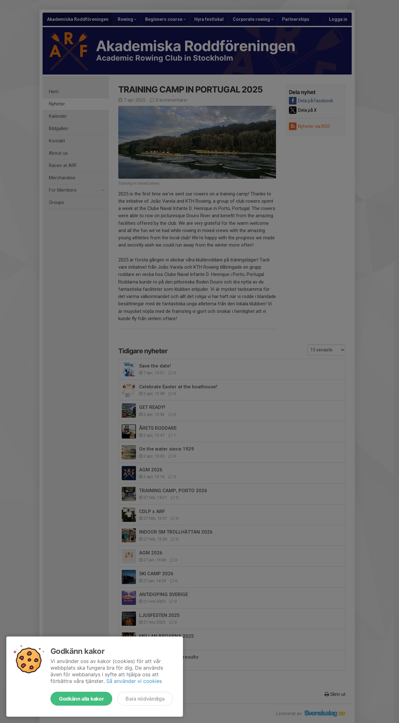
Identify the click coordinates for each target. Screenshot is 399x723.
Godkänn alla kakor (81, 699)
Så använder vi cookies (134, 681)
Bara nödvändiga (145, 699)
